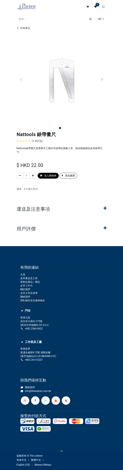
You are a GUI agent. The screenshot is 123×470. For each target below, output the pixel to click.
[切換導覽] (103, 6)
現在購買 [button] (68, 175)
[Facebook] (35, 400)
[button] (21, 79)
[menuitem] (21, 460)
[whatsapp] (45, 400)
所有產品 (23, 28)
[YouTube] (56, 400)
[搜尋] (90, 19)
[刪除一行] (20, 176)
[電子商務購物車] (88, 7)
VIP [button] (100, 19)
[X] (66, 400)
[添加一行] (33, 176)
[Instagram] (25, 400)
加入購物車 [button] (48, 175)
